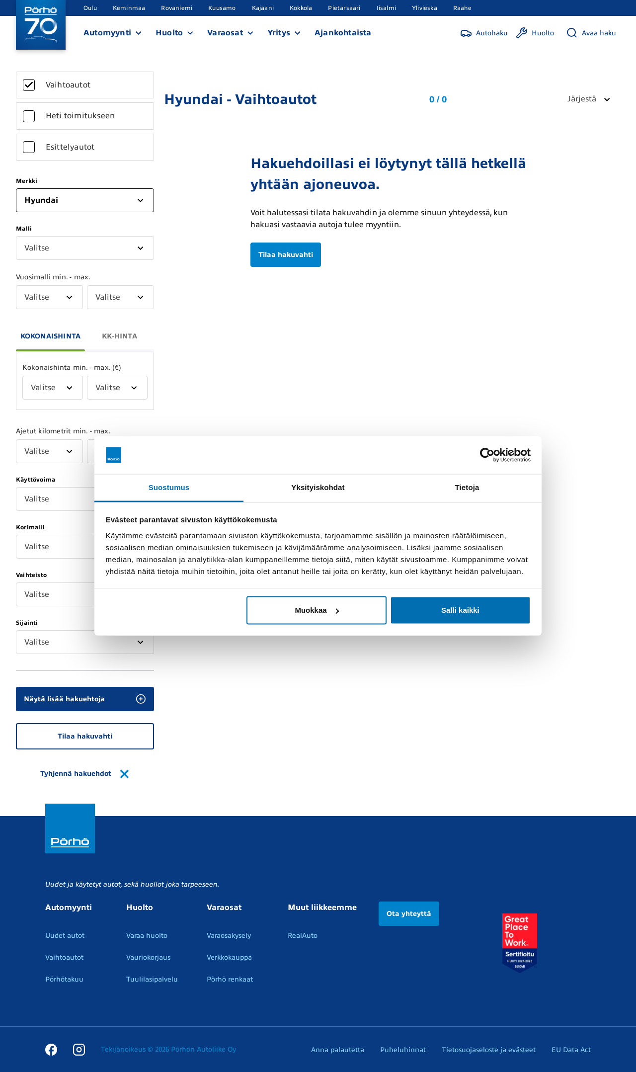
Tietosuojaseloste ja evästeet (489, 1050)
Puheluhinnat (403, 1050)
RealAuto (303, 935)
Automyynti (107, 32)
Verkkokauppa (229, 957)
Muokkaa (316, 610)
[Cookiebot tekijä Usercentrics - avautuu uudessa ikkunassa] (487, 455)
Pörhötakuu (64, 979)
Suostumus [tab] (169, 487)
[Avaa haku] (591, 33)
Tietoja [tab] (467, 487)
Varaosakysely (229, 935)
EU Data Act (571, 1050)
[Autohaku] (484, 33)
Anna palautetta (337, 1050)
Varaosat (225, 32)
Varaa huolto (146, 935)
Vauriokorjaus (148, 957)
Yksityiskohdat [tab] (317, 487)
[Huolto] (535, 33)
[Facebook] (51, 1049)
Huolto (169, 32)
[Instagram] (79, 1049)
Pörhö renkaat (230, 979)
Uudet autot (64, 935)
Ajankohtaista (343, 32)
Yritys (278, 32)
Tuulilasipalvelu (152, 979)
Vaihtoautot (64, 957)
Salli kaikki (460, 610)
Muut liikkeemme (322, 907)
